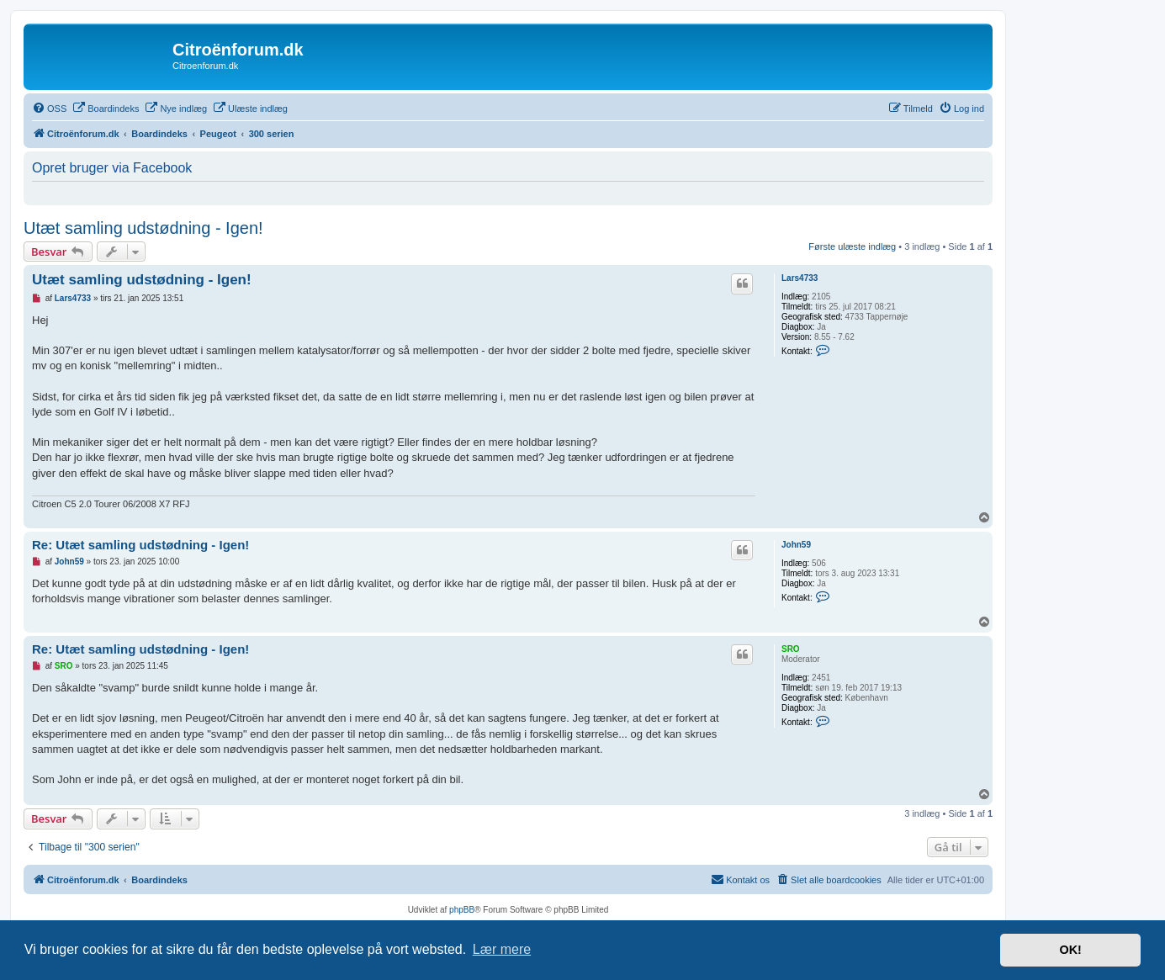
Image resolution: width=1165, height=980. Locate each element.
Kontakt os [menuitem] (740, 879)
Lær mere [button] (502, 949)
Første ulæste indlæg (852, 246)
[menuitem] (49, 108)
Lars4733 (799, 278)
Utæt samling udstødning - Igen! (143, 228)
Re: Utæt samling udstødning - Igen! (140, 545)
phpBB (461, 909)
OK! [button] (1070, 949)
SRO (790, 649)
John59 (796, 544)
